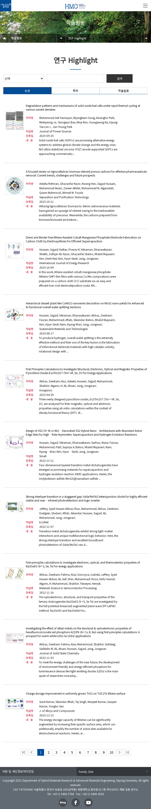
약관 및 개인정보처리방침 (18, 771)
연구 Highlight (77, 38)
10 (111, 752)
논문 (27, 91)
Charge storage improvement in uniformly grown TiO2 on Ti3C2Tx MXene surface (75, 693)
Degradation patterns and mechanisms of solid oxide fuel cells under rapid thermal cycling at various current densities (83, 107)
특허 (75, 91)
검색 (119, 78)
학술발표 (123, 91)
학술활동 (16, 38)
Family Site (86, 771)
